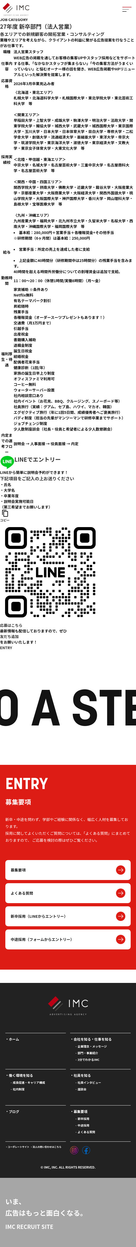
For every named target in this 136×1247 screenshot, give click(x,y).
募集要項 (18, 870)
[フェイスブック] (86, 1149)
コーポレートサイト (18, 1147)
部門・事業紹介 (88, 1053)
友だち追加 (9, 636)
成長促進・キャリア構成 (29, 1082)
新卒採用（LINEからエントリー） (39, 916)
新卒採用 (83, 1118)
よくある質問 (22, 893)
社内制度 (19, 1089)
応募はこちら (11, 625)
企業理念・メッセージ (92, 1046)
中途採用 (83, 1125)
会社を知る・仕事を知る (93, 1039)
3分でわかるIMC (88, 1059)
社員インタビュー (89, 1082)
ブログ (14, 1111)
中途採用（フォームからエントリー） (42, 939)
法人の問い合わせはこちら (47, 1147)
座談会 (82, 1089)
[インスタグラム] (74, 1149)
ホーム (14, 1039)
